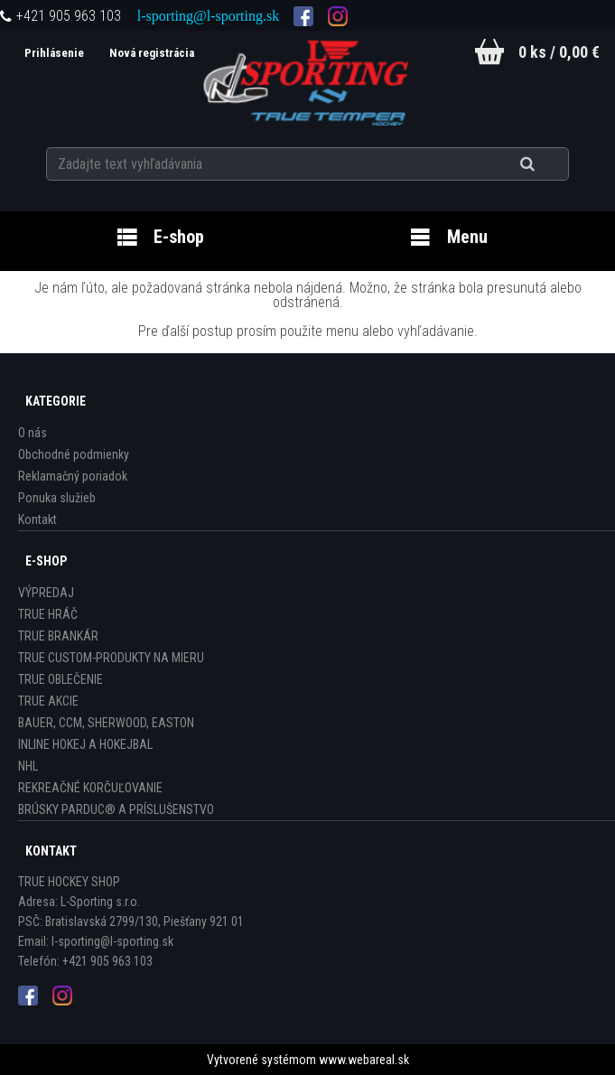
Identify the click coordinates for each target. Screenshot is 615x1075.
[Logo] (307, 80)
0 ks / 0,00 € (559, 51)
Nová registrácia (151, 53)
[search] (549, 164)
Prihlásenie (55, 53)
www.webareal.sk (364, 1059)
